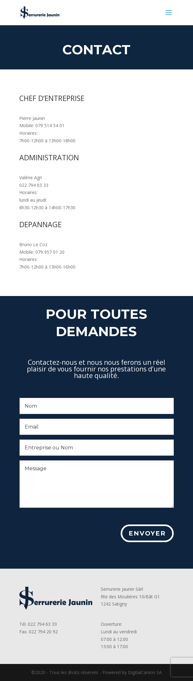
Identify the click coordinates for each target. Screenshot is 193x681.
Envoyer (143, 535)
